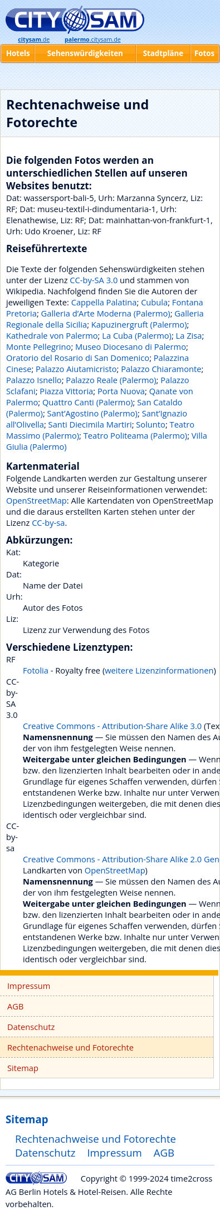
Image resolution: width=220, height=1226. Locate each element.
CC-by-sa (48, 522)
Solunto (150, 424)
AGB (15, 1006)
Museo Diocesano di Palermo (130, 346)
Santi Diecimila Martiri (90, 424)
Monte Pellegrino (38, 346)
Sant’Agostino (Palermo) (92, 413)
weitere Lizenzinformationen (159, 670)
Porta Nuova (121, 390)
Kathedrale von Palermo (52, 335)
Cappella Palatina (104, 302)
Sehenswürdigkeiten (85, 53)
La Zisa (189, 335)
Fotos (204, 53)
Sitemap (22, 1067)
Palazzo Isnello (34, 379)
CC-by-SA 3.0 (94, 279)
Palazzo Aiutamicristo (76, 368)
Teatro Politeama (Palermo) (135, 435)
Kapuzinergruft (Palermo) (139, 324)
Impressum (28, 985)
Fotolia (35, 670)
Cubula (154, 302)
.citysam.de (93, 39)
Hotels (18, 53)
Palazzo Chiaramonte (161, 368)
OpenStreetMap (36, 500)
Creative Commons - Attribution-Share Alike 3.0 (112, 725)
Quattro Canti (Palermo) (87, 402)
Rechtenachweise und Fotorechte (70, 1047)
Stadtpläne (163, 53)
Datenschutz (31, 1026)
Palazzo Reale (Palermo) (111, 379)
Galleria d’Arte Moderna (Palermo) (105, 313)
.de (34, 39)
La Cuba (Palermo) (137, 335)
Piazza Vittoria (66, 390)
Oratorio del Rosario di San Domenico (77, 357)
